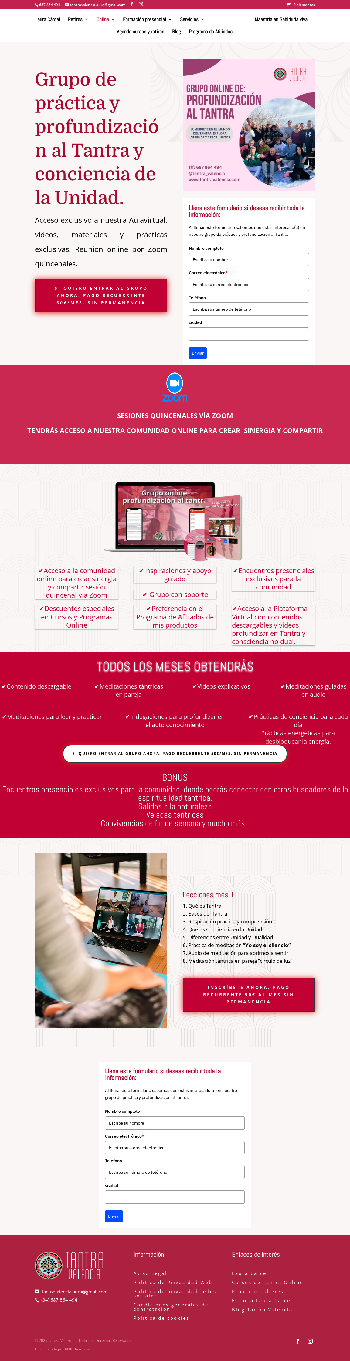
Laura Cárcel (48, 20)
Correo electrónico (208, 272)
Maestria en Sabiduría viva (280, 20)
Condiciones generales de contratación (171, 1307)
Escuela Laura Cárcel (262, 1300)
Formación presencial (144, 20)
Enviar (198, 353)
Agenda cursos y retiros (140, 32)
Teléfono (197, 297)
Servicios (189, 20)
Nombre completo (206, 248)
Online (103, 20)
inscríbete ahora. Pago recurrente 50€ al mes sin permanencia (248, 994)
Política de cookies (161, 1318)
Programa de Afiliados (211, 32)
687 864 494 (49, 4)
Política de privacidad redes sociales (175, 1294)
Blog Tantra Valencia (262, 1310)
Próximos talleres (258, 1291)
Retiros (75, 20)
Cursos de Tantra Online (267, 1282)
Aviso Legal (150, 1273)
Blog (176, 32)
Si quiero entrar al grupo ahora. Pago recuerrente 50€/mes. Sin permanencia (101, 295)
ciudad (195, 322)
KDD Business (77, 1349)
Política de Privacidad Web (173, 1282)
